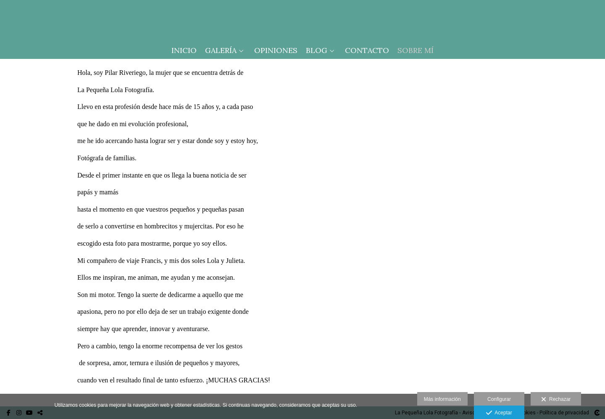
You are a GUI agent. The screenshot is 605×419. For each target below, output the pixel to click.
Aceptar (499, 413)
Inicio (184, 50)
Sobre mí (415, 50)
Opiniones (275, 50)
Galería (221, 50)
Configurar (499, 399)
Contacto (367, 50)
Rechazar (556, 399)
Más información (442, 399)
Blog (316, 50)
